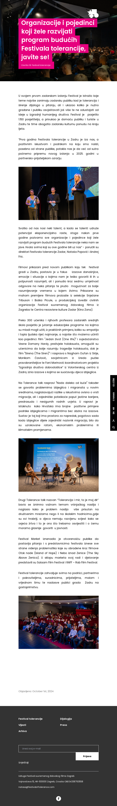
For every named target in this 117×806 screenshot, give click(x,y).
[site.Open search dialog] (113, 427)
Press (63, 725)
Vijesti (22, 725)
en (113, 413)
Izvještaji (23, 762)
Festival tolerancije (30, 719)
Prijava (87, 756)
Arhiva (22, 731)
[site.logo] (93, 13)
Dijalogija (66, 719)
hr (113, 408)
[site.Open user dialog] (113, 420)
